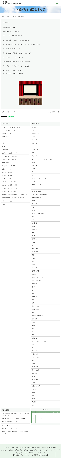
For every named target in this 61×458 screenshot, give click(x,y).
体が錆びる (35, 210)
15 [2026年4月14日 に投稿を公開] (41, 418)
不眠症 (34, 200)
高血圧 (34, 402)
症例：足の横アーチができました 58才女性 (13, 418)
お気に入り (35, 149)
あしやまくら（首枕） (8, 175)
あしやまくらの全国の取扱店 (9, 185)
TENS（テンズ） (36, 130)
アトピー (34, 136)
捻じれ (34, 274)
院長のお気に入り (36, 386)
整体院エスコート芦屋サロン (39, 277)
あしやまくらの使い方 (8, 178)
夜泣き (34, 245)
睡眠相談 (34, 319)
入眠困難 (34, 229)
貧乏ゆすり (35, 366)
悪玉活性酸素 (35, 271)
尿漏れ (34, 264)
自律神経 (34, 351)
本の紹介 (34, 287)
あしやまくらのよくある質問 (9, 191)
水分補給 (34, 296)
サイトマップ (5, 204)
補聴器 (34, 360)
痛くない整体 (35, 309)
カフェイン (35, 156)
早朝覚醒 (34, 283)
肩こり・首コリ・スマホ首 (39, 341)
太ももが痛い (35, 248)
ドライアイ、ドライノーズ (39, 178)
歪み (33, 293)
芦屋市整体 (35, 354)
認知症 (34, 363)
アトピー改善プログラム (8, 130)
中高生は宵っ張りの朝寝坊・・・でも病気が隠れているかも (15, 432)
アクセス (4, 146)
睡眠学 (34, 312)
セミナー (34, 165)
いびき (34, 146)
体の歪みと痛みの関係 (38, 213)
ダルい (34, 175)
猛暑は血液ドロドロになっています (11, 422)
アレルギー (35, 140)
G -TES (34, 127)
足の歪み (34, 373)
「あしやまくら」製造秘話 (9, 181)
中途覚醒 (34, 204)
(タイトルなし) (6, 425)
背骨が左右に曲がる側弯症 (9, 159)
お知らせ (34, 152)
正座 (33, 290)
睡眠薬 (34, 322)
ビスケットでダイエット (8, 133)
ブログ (8, 16)
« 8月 (32, 423)
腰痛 (33, 344)
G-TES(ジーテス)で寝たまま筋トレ (11, 127)
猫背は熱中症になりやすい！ (9, 428)
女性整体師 (35, 251)
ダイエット (35, 172)
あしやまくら (35, 133)
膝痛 (33, 347)
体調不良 (34, 216)
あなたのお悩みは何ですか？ (9, 153)
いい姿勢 (34, 143)
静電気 (34, 389)
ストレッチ (35, 162)
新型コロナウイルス (37, 280)
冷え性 (34, 235)
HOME (2, 16)
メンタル (34, 188)
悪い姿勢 (34, 267)
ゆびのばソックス (36, 191)
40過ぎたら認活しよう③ (52, 112)
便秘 (33, 219)
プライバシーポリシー (8, 201)
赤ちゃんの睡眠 (36, 370)
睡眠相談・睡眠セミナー (8, 172)
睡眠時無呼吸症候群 (37, 315)
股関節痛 (34, 338)
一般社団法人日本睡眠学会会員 (40, 194)
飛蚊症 (34, 392)
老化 (33, 328)
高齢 (33, 405)
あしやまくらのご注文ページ (9, 188)
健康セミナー (5, 162)
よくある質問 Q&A (7, 136)
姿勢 (33, 255)
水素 (33, 299)
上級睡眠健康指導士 (37, 197)
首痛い (34, 398)
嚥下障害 (34, 239)
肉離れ (34, 335)
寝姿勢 (34, 258)
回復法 (34, 242)
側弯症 (34, 226)
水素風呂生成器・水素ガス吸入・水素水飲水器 (14, 194)
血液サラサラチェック (8, 169)
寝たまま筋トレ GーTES (8, 165)
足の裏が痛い (35, 379)
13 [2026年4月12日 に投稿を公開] (33, 418)
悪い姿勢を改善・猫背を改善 (10, 156)
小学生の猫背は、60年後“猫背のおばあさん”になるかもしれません (15, 414)
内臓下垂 (34, 232)
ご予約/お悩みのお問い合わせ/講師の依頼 (13, 197)
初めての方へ (5, 149)
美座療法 (34, 325)
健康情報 (34, 223)
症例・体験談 (35, 306)
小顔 (33, 261)
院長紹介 (5, 143)
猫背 (33, 303)
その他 (34, 168)
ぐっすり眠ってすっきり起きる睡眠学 (42, 159)
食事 (33, 395)
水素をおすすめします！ (8, 112)
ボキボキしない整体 (37, 184)
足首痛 (34, 382)
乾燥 (33, 207)
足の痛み (34, 376)
